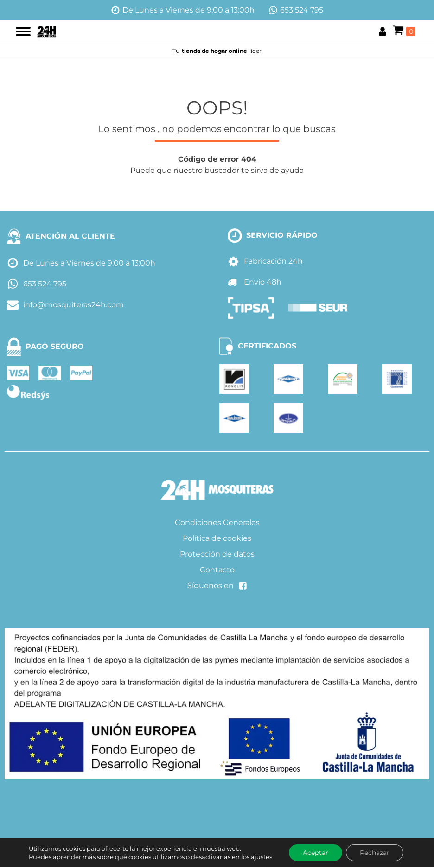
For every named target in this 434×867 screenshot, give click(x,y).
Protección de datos (217, 554)
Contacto (217, 569)
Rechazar (374, 852)
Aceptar (315, 852)
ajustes (261, 857)
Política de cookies (217, 538)
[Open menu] (23, 31)
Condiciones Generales (217, 522)
